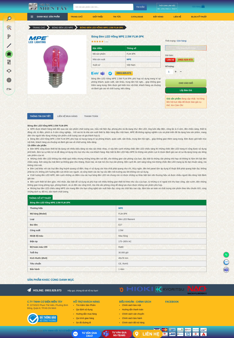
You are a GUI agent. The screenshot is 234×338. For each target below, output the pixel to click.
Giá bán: (169, 55)
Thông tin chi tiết (40, 116)
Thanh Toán (91, 116)
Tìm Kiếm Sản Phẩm (86, 305)
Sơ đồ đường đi (83, 322)
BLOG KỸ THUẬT (199, 17)
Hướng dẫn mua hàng (86, 314)
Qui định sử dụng (84, 309)
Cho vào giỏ (186, 83)
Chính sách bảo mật (131, 305)
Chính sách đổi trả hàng (133, 322)
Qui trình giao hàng (85, 318)
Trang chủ (77, 17)
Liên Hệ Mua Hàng (67, 116)
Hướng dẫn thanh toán (132, 309)
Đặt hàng (158, 17)
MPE (129, 59)
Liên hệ (177, 17)
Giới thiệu (98, 17)
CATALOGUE (137, 17)
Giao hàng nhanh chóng (185, 48)
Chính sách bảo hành (132, 318)
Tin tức (117, 17)
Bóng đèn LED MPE (62, 27)
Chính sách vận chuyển (133, 314)
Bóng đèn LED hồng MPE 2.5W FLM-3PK (101, 27)
